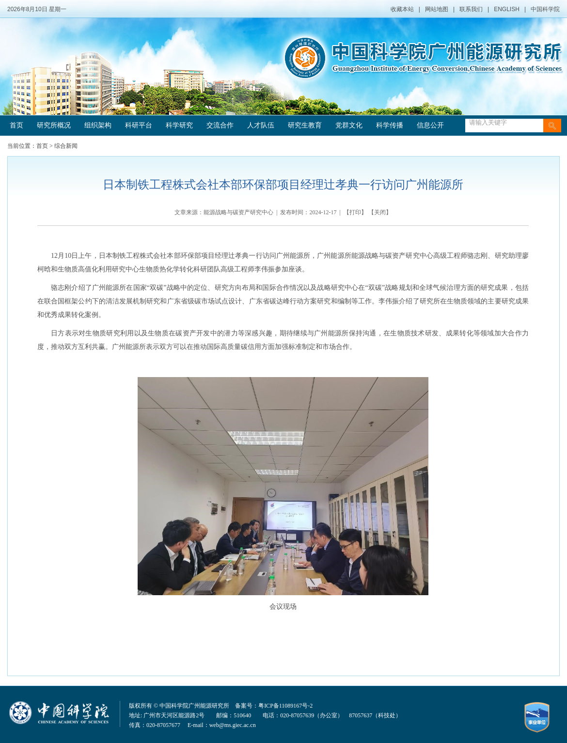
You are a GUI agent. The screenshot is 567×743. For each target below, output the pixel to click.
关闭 (380, 212)
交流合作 (220, 125)
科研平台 (138, 125)
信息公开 (430, 125)
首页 (16, 125)
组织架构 (97, 125)
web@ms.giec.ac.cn (232, 725)
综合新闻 (66, 145)
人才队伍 (260, 125)
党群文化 (348, 125)
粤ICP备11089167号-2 (285, 705)
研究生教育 (305, 125)
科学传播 (389, 125)
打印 (355, 212)
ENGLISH (507, 9)
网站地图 (436, 9)
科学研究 (179, 125)
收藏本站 (402, 9)
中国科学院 (545, 9)
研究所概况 (54, 125)
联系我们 (471, 9)
